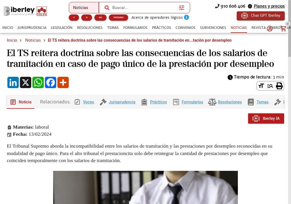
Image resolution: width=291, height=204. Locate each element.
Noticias (33, 40)
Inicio (12, 40)
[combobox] (144, 7)
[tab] (7, 28)
